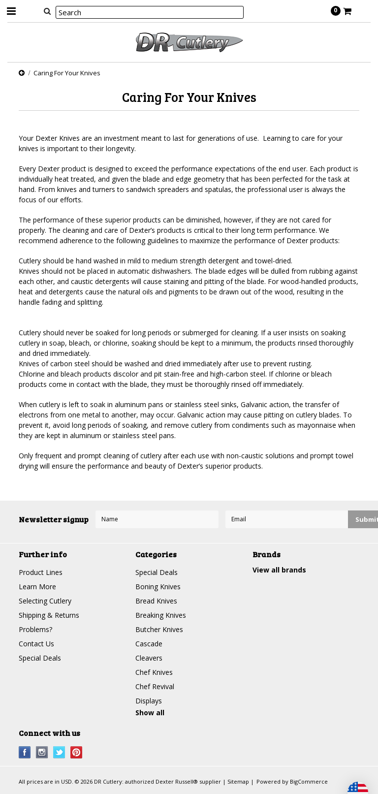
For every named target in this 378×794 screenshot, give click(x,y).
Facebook (25, 752)
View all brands (279, 569)
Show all (149, 712)
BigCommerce (309, 781)
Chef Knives (154, 672)
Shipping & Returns (49, 615)
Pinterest (76, 752)
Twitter (59, 752)
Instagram (42, 752)
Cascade (148, 643)
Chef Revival (154, 686)
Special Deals (40, 658)
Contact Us (36, 643)
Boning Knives (158, 586)
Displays (148, 700)
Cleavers (148, 658)
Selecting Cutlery (45, 600)
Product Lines (41, 572)
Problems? (35, 629)
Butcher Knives (159, 629)
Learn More (37, 586)
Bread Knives (156, 600)
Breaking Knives (160, 615)
